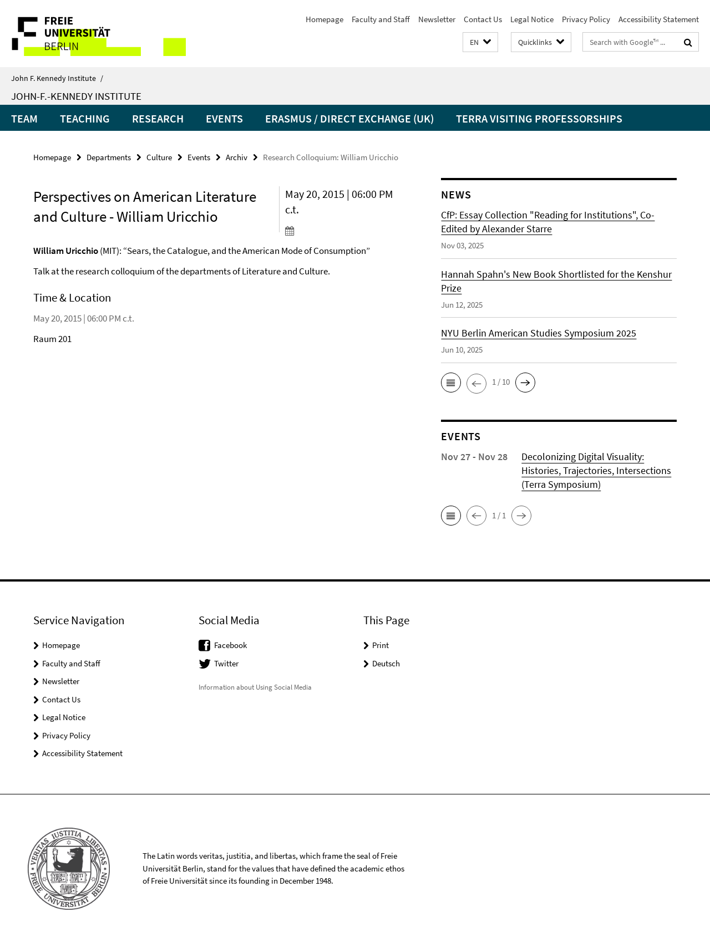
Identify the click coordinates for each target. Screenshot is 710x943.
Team (24, 118)
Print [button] (380, 645)
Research (158, 118)
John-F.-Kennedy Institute (76, 96)
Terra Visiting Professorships (539, 118)
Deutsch (386, 663)
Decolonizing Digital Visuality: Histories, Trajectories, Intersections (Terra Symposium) (596, 470)
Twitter (226, 663)
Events (224, 118)
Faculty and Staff (381, 19)
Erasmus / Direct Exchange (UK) (349, 118)
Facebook (230, 645)
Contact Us (483, 19)
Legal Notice (532, 19)
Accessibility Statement (658, 19)
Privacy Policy (586, 19)
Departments (109, 157)
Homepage (324, 19)
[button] (480, 42)
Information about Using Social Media (255, 687)
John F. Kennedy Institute (57, 78)
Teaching (85, 118)
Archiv (236, 157)
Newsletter (436, 19)
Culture (159, 157)
